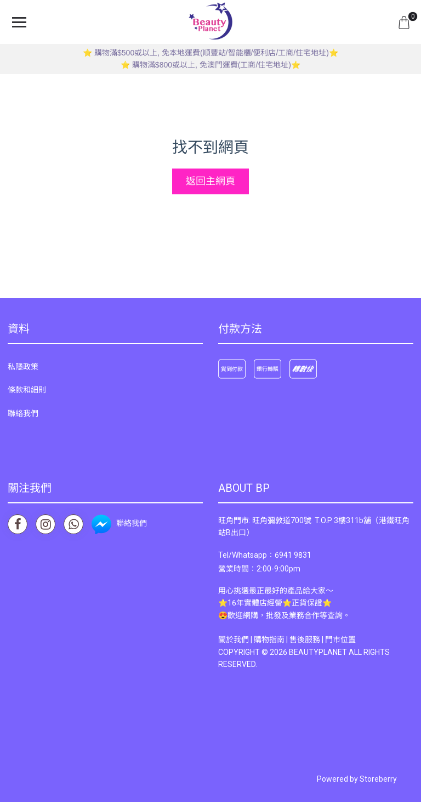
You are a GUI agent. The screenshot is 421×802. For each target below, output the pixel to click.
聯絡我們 (23, 413)
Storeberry (378, 779)
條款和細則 (27, 389)
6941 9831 (293, 555)
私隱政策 (23, 366)
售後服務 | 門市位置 (322, 639)
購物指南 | (271, 639)
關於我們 (233, 639)
